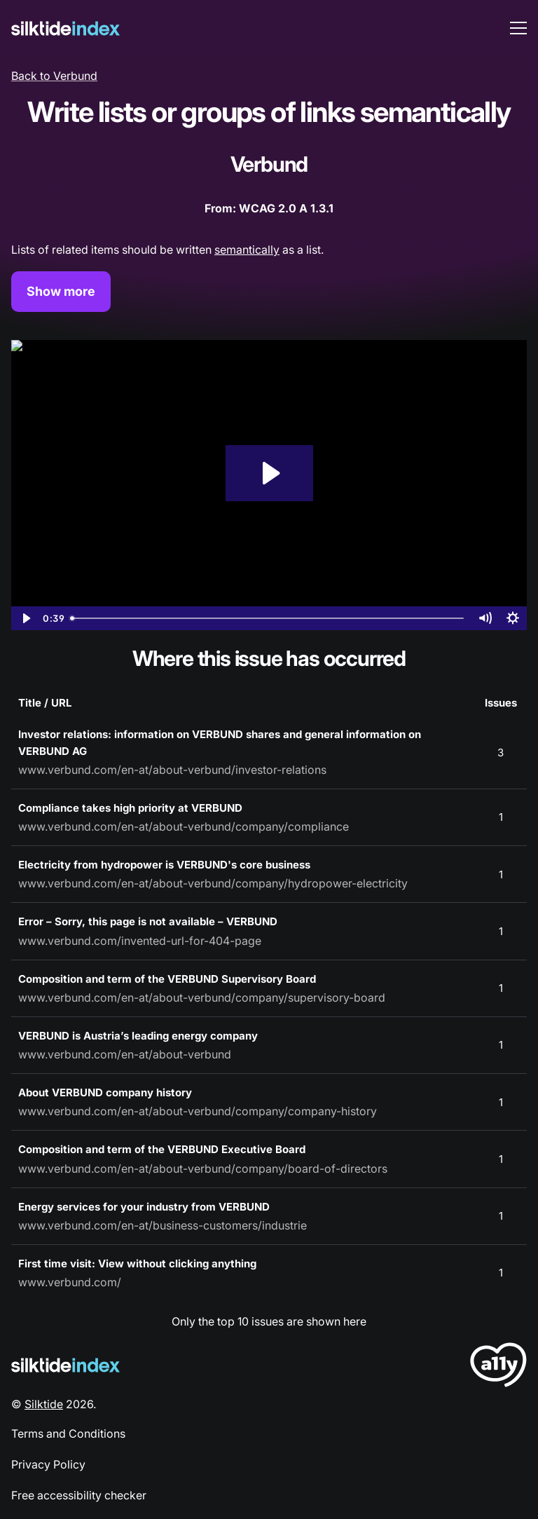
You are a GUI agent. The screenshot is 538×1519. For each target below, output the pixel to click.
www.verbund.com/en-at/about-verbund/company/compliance (183, 826)
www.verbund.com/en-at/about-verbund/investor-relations (172, 770)
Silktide (44, 1404)
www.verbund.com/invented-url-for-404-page (139, 941)
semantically (247, 250)
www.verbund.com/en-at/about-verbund (124, 1054)
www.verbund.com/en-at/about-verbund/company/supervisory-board (201, 997)
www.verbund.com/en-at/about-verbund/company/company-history (197, 1111)
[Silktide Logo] (65, 1365)
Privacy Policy (48, 1464)
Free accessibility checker (78, 1495)
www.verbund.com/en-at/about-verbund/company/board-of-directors (202, 1169)
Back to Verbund (54, 76)
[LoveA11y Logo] (498, 1367)
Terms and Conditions (68, 1433)
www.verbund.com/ (69, 1282)
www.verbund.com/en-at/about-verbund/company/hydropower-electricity (213, 883)
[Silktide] (65, 28)
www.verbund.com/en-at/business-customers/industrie (162, 1225)
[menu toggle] (518, 28)
